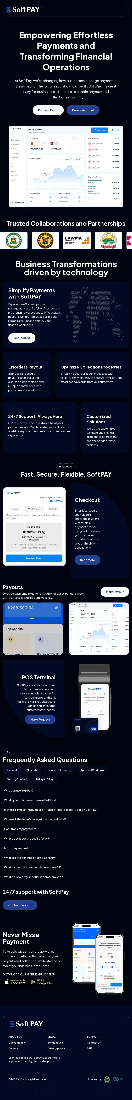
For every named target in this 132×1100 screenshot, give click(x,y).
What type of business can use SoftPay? (66, 800)
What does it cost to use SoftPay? (66, 838)
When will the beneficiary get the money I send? (66, 819)
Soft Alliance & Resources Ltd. (34, 1079)
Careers (13, 1048)
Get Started (22, 338)
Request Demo (48, 110)
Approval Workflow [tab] (92, 769)
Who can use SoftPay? (66, 790)
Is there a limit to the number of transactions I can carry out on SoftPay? (66, 810)
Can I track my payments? (66, 829)
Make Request (40, 719)
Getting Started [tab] (17, 779)
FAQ (89, 1048)
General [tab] (12, 769)
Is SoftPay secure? (66, 848)
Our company (16, 1042)
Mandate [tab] (32, 769)
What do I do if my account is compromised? (66, 877)
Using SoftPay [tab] (45, 779)
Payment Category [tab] (59, 769)
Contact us (94, 1042)
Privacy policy (56, 1048)
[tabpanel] (66, 833)
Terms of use (55, 1042)
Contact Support (20, 905)
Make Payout (115, 592)
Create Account (83, 110)
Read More (87, 560)
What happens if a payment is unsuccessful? (66, 867)
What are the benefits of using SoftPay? (66, 858)
